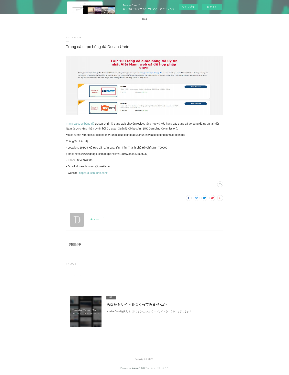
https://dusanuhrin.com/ (93, 172)
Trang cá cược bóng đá (80, 123)
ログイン (212, 6)
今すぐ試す (188, 6)
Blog (144, 19)
